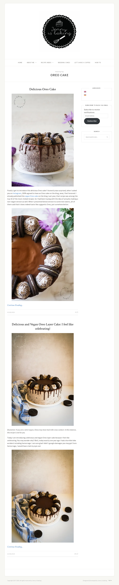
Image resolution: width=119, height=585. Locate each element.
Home (20, 63)
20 (76, 554)
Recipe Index (46, 63)
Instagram (17, 193)
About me (30, 63)
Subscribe (92, 121)
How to (98, 63)
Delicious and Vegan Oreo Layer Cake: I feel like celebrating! (42, 326)
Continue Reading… (15, 305)
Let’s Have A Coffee (82, 63)
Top (110, 580)
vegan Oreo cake (31, 196)
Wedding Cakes (64, 63)
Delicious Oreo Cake (42, 89)
